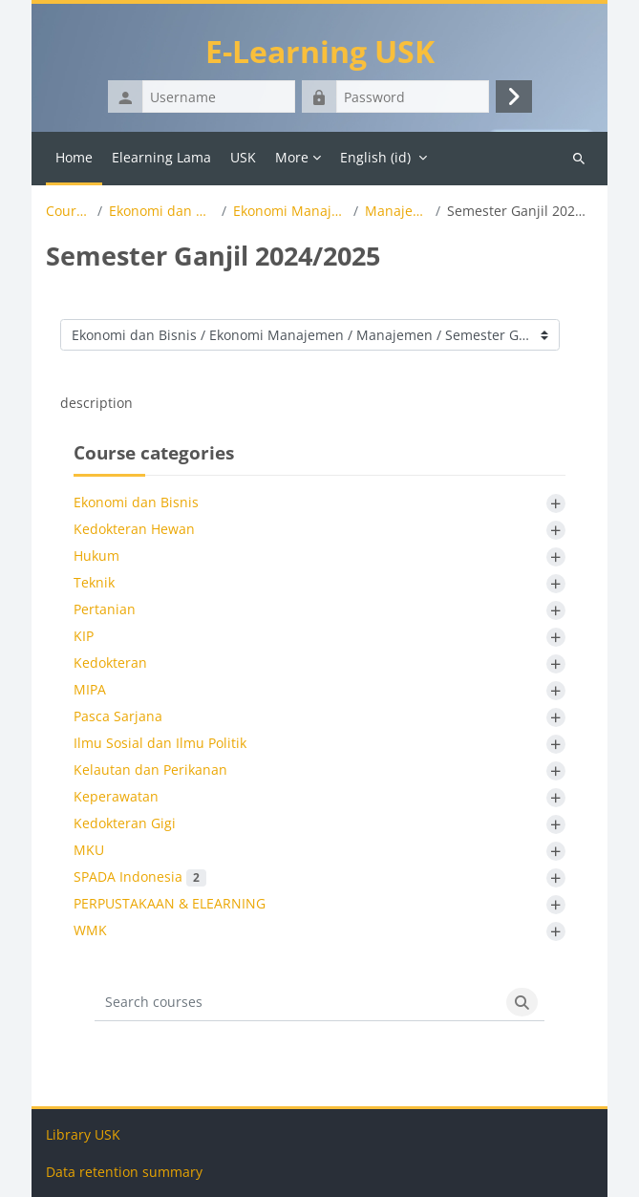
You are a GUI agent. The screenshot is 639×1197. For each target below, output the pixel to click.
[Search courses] (297, 1002)
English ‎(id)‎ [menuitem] (375, 157)
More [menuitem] (292, 157)
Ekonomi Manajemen (290, 211)
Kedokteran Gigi (125, 823)
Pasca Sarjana (118, 716)
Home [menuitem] (74, 157)
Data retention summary (124, 1172)
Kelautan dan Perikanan (150, 769)
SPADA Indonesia (140, 876)
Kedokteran (110, 662)
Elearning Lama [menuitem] (161, 157)
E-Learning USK (320, 51)
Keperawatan (116, 796)
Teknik (94, 582)
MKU (89, 850)
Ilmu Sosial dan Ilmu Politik (160, 743)
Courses (68, 211)
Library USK (83, 1134)
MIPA (90, 689)
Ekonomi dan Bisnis (162, 211)
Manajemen (397, 211)
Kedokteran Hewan (134, 529)
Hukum (96, 555)
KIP (84, 636)
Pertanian (105, 609)
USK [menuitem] (243, 157)
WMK (90, 930)
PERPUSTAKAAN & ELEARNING (170, 903)
